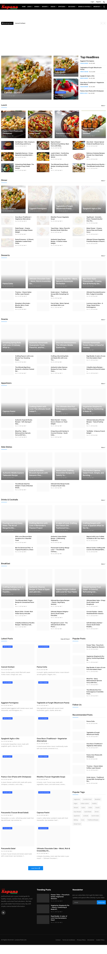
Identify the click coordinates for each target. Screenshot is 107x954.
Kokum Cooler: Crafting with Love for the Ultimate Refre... (96, 548)
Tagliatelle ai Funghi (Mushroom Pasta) (64, 207)
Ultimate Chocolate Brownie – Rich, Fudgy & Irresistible (96, 293)
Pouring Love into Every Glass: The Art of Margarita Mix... (12, 525)
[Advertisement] (53, 39)
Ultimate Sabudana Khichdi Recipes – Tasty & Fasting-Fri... (95, 422)
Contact (67, 946)
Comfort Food (87, 799)
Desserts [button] (45, 7)
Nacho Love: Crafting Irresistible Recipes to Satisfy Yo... (65, 472)
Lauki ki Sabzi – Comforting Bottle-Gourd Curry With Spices (60, 155)
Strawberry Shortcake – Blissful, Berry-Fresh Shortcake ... (23, 305)
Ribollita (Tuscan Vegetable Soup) (60, 218)
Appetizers (77, 816)
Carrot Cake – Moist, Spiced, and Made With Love (60, 304)
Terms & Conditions (77, 946)
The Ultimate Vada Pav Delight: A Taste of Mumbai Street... (24, 485)
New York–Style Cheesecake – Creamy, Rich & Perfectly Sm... (92, 281)
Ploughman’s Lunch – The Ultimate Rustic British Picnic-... (59, 624)
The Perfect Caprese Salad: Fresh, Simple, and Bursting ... (93, 472)
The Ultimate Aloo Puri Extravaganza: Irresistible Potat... (66, 409)
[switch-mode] (104, 2)
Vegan (75, 803)
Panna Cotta (59, 95)
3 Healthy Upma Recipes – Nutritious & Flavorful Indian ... (96, 369)
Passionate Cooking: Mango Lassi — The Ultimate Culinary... (60, 549)
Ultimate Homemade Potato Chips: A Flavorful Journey (93, 345)
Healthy (94, 803)
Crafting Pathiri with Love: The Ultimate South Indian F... (40, 409)
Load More (35, 875)
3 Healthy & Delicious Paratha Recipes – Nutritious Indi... (24, 623)
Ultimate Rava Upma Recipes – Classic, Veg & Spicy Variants (60, 602)
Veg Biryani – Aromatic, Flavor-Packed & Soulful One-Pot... (94, 219)
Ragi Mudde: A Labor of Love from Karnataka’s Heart (96, 357)
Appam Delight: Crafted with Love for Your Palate (66, 590)
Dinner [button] (37, 7)
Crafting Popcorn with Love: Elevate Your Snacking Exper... (24, 358)
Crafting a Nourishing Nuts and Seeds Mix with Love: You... (59, 358)
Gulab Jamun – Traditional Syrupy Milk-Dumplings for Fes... (60, 294)
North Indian (95, 816)
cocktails (85, 816)
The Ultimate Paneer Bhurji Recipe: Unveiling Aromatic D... (60, 166)
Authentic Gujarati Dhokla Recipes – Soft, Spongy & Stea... (23, 422)
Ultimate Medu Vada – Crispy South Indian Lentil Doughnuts (96, 602)
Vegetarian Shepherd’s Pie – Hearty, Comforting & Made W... (93, 409)
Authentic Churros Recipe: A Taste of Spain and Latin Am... (39, 589)
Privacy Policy (91, 946)
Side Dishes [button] (72, 7)
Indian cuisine (85, 803)
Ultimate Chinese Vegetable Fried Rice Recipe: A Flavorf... (96, 240)
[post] (26, 78)
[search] (104, 6)
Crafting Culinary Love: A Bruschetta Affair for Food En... (13, 589)
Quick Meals (87, 812)
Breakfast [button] (97, 7)
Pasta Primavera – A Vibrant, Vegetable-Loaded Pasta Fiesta (24, 241)
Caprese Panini (9, 411)
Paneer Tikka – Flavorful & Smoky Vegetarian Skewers (93, 131)
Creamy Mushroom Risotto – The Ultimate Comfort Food (96, 165)
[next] (104, 23)
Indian (90, 807)
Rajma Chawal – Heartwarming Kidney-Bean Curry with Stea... (60, 144)
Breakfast (97, 799)
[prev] (101, 23)
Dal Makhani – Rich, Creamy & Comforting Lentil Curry (24, 143)
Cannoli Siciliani (20, 23)
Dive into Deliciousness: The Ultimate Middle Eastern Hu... (66, 345)
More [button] (102, 105)
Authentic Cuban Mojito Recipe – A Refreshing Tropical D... (58, 538)
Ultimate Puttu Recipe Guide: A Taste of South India (60, 485)
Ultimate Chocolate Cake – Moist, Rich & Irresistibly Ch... (40, 281)
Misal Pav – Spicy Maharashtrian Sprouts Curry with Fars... (23, 433)
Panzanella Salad (63, 133)
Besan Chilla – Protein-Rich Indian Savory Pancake (24, 612)
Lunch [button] (30, 7)
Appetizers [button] (62, 7)
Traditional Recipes (93, 820)
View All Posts (65, 639)
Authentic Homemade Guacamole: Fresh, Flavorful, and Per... (38, 345)
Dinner (97, 812)
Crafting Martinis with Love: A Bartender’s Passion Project (38, 525)
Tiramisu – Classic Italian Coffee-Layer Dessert (23, 293)
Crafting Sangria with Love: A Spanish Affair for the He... (93, 525)
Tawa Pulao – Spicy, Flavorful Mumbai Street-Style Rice (60, 229)
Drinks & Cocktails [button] (85, 7)
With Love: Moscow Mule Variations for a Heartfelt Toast (23, 538)
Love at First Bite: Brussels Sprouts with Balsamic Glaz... (38, 472)
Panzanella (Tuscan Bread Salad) (37, 132)
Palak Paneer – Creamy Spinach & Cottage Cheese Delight (23, 230)
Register (98, 2)
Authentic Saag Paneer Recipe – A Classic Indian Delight (59, 241)
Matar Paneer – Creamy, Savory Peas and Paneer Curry (94, 230)
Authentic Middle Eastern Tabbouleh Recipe (13, 474)
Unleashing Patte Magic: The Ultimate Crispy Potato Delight (24, 166)
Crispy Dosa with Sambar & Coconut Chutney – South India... (60, 433)
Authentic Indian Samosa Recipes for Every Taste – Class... (59, 369)
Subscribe (101, 909)
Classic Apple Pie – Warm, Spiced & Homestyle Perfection (67, 281)
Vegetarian (77, 799)
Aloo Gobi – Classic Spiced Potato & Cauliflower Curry (95, 143)
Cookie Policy (100, 949)
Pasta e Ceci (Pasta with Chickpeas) (92, 91)
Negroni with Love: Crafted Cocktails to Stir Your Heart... (96, 537)
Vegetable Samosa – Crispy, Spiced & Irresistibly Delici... (24, 154)
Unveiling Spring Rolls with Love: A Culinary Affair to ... (12, 345)
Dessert (76, 807)
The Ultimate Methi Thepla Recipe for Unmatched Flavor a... (24, 602)
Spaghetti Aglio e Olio (87, 76)
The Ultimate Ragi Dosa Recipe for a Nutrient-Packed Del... (24, 369)
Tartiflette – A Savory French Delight (96, 432)
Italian (83, 807)
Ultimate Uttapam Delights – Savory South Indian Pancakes (60, 613)
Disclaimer (100, 946)
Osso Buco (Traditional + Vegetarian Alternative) (23, 218)
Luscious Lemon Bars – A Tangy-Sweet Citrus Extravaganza (95, 305)
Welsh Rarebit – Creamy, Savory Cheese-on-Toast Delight (59, 422)
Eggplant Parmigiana (87, 61)
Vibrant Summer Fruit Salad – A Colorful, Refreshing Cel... (92, 589)
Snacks (97, 807)
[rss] (3, 919)
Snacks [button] (54, 7)
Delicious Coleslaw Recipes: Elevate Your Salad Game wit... (96, 155)
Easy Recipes (77, 812)
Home (24, 6)
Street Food (77, 824)
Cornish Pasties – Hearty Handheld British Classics (95, 612)
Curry (82, 820)
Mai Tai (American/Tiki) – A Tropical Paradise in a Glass (24, 548)
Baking (76, 820)
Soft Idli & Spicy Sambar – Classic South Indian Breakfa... (95, 624)
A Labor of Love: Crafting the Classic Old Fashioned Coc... (66, 525)
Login (92, 2)
